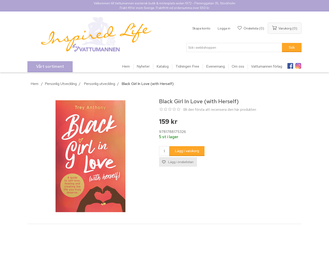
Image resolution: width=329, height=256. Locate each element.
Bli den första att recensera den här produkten (219, 109)
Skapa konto (201, 28)
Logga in (224, 28)
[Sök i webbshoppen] (234, 47)
